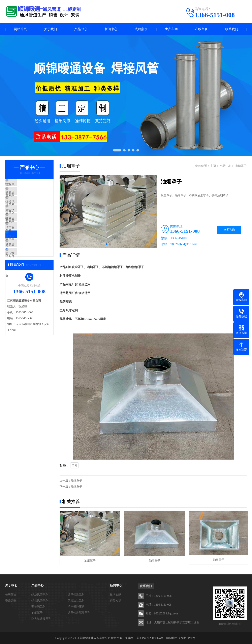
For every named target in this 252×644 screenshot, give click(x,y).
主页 (213, 166)
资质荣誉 (11, 600)
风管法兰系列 (24, 220)
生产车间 (171, 29)
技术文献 (115, 594)
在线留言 (201, 29)
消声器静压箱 (24, 244)
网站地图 (172, 637)
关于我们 (50, 29)
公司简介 (11, 594)
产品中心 (80, 29)
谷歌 (191, 637)
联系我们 (231, 29)
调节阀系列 (22, 232)
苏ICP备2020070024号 (149, 637)
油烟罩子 (21, 256)
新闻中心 (110, 29)
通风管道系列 (24, 197)
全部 (74, 465)
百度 (183, 637)
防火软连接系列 (25, 280)
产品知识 (115, 600)
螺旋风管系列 (24, 185)
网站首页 (20, 29)
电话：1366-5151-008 (158, 604)
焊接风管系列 (24, 208)
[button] (106, 244)
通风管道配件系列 (27, 268)
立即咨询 (229, 230)
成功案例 (141, 29)
